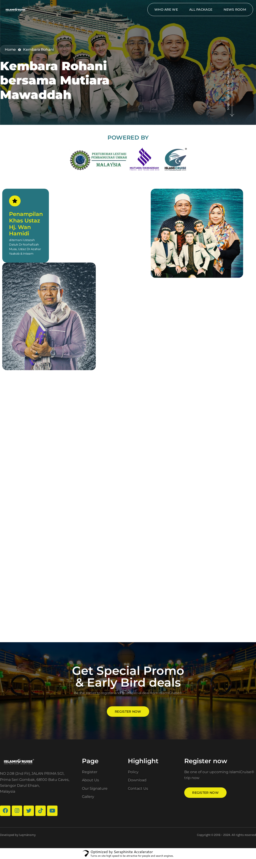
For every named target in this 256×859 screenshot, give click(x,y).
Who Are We (166, 9)
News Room (235, 9)
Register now (128, 711)
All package (200, 9)
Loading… (128, 506)
